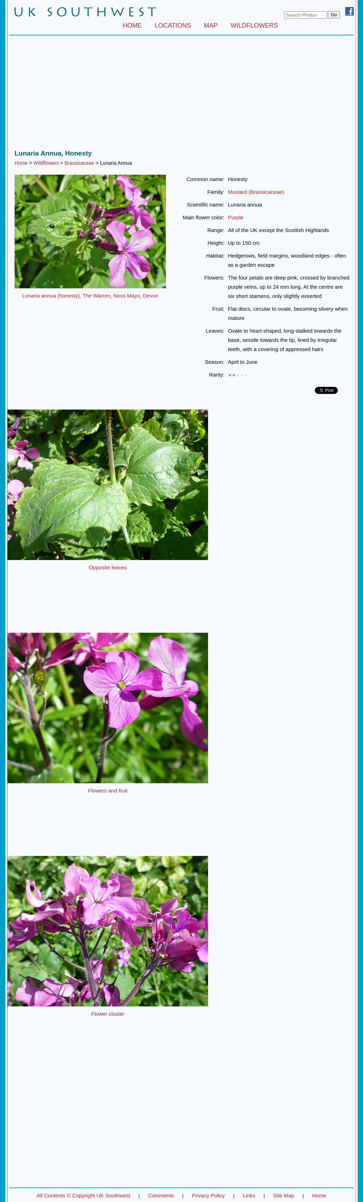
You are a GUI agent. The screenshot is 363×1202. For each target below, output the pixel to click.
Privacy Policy (208, 1195)
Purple (235, 217)
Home (21, 163)
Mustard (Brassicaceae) (256, 192)
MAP (211, 25)
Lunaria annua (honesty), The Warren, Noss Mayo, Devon (90, 296)
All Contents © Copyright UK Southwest (83, 1195)
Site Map (283, 1195)
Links (249, 1195)
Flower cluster (107, 1014)
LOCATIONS (173, 25)
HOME (132, 25)
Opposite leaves (108, 567)
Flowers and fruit (108, 791)
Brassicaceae (79, 163)
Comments (161, 1195)
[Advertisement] (181, 94)
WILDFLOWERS (254, 25)
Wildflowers (46, 163)
